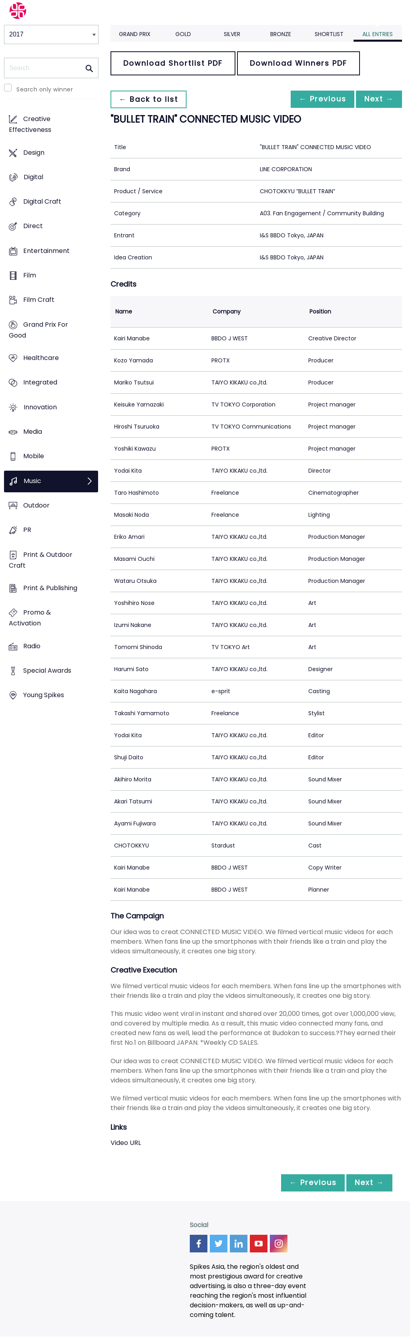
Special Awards (47, 670)
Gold (183, 34)
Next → (377, 99)
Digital (33, 177)
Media (32, 432)
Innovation (40, 407)
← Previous (318, 99)
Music (32, 480)
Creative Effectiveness (30, 125)
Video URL (126, 1142)
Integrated (40, 382)
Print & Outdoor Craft (40, 560)
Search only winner (44, 89)
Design (33, 152)
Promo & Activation (30, 618)
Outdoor (36, 505)
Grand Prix (135, 34)
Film (29, 275)
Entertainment (46, 250)
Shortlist (329, 34)
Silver (232, 34)
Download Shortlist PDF (173, 63)
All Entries (377, 34)
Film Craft (38, 300)
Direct (33, 226)
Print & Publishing (50, 588)
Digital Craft (42, 201)
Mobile (33, 456)
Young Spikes (43, 695)
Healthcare (41, 358)
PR (27, 530)
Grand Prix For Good (38, 330)
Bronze (280, 34)
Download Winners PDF (298, 63)
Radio (31, 646)
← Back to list (149, 99)
